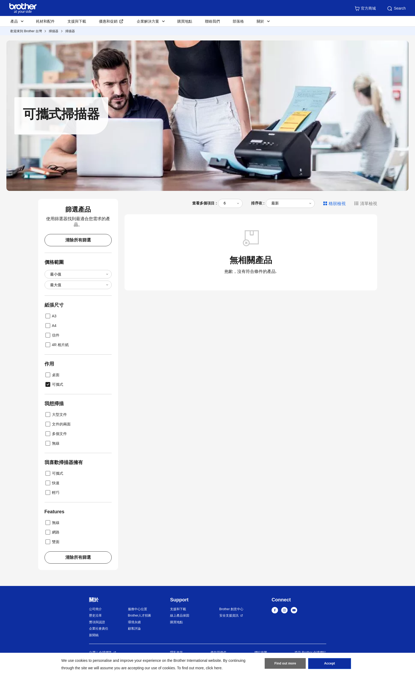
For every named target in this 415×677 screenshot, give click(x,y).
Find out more (285, 664)
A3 (51, 316)
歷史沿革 (95, 615)
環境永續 (134, 622)
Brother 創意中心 (231, 609)
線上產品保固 (179, 615)
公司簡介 (95, 609)
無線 (52, 443)
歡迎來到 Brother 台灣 (26, 31)
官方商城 (365, 8)
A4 (51, 325)
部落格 (238, 21)
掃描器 (53, 31)
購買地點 (184, 21)
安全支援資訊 (229, 615)
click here (213, 668)
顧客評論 (134, 628)
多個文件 (56, 433)
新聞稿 (94, 635)
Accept (329, 664)
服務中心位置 (137, 609)
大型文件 (56, 414)
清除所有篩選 (78, 240)
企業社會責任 (98, 628)
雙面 (52, 542)
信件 (52, 335)
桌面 (52, 375)
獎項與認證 (97, 622)
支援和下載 (178, 609)
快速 (52, 483)
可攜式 (54, 384)
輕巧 (52, 492)
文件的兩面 (58, 424)
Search (396, 8)
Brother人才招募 (139, 615)
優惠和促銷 (108, 21)
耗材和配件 (45, 21)
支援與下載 (76, 21)
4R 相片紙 (57, 345)
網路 (52, 532)
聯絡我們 (212, 21)
